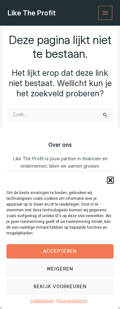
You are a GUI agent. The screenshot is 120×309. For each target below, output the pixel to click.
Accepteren (60, 251)
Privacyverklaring (72, 301)
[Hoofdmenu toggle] (105, 13)
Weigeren (60, 268)
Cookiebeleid (41, 301)
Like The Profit (32, 13)
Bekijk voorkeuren (60, 286)
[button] (110, 180)
